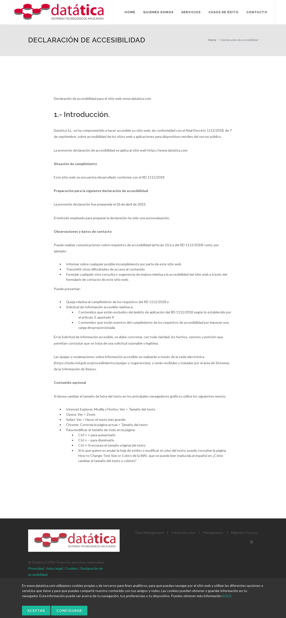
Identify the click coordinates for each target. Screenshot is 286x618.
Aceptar (36, 610)
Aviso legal (54, 568)
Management (213, 532)
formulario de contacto (83, 279)
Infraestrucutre (183, 532)
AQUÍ (226, 596)
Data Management (150, 532)
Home (212, 40)
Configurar (69, 610)
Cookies (71, 568)
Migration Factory (244, 532)
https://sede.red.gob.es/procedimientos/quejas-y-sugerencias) (102, 363)
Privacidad (36, 568)
